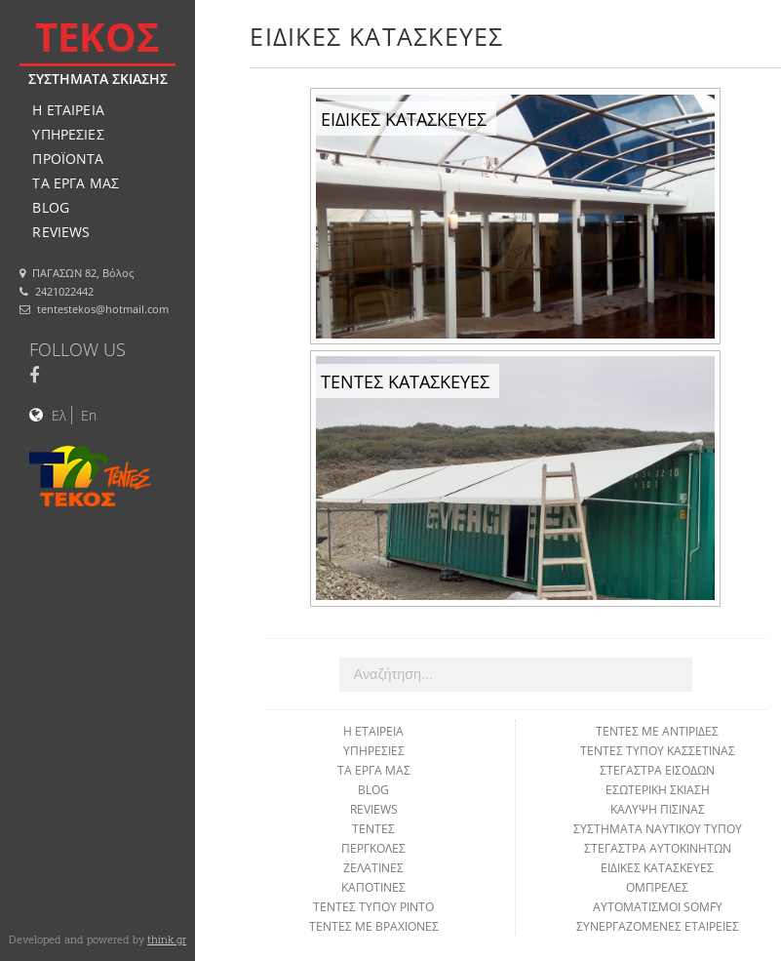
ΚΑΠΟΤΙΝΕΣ (373, 887)
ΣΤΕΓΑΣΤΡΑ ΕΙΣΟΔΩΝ (657, 770)
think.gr (166, 939)
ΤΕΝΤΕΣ (373, 829)
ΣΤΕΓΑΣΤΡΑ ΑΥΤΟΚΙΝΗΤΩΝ (657, 848)
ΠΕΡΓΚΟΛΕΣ (373, 848)
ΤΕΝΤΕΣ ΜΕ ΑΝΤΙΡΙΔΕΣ (657, 731)
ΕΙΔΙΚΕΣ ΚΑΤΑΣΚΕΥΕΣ (657, 868)
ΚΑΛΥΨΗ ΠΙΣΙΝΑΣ (657, 809)
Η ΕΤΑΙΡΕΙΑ (67, 109)
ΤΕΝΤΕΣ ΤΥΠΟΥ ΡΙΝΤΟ (373, 907)
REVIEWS (61, 231)
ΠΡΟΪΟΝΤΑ (67, 158)
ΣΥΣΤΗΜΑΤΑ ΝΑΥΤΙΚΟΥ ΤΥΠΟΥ (657, 829)
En (89, 415)
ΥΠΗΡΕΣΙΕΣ (67, 134)
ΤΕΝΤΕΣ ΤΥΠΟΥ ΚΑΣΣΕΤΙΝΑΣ (657, 750)
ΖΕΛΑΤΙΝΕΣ (373, 868)
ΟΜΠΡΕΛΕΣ (657, 887)
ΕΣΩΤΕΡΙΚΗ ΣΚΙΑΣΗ (657, 789)
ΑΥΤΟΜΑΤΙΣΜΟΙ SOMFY (657, 907)
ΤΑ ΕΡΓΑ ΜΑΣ (75, 183)
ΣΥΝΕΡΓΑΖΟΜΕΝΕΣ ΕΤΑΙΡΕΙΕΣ (657, 926)
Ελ (59, 415)
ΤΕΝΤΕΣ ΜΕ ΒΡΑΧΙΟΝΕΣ (374, 926)
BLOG (50, 207)
